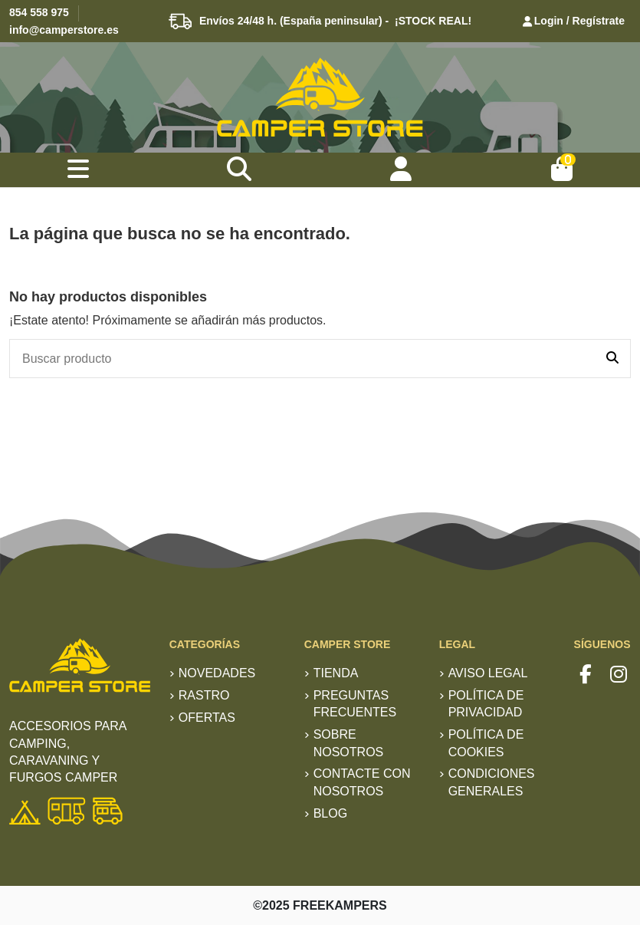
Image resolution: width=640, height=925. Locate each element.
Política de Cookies (486, 743)
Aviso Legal (488, 673)
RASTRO (204, 695)
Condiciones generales (491, 782)
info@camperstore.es (64, 30)
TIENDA (336, 673)
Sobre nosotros (348, 743)
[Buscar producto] (612, 359)
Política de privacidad (486, 704)
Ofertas (207, 717)
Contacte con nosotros (362, 782)
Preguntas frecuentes (354, 704)
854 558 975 (39, 12)
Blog (330, 813)
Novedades (217, 673)
